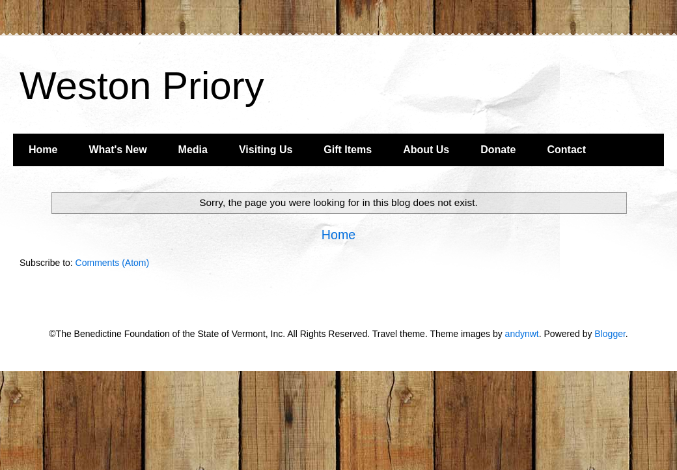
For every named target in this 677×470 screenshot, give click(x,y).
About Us (426, 149)
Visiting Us (265, 149)
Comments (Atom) (113, 262)
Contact (566, 149)
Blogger (609, 334)
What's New (117, 149)
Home (43, 149)
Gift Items (348, 149)
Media (193, 149)
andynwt (522, 334)
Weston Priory (142, 86)
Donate (498, 149)
